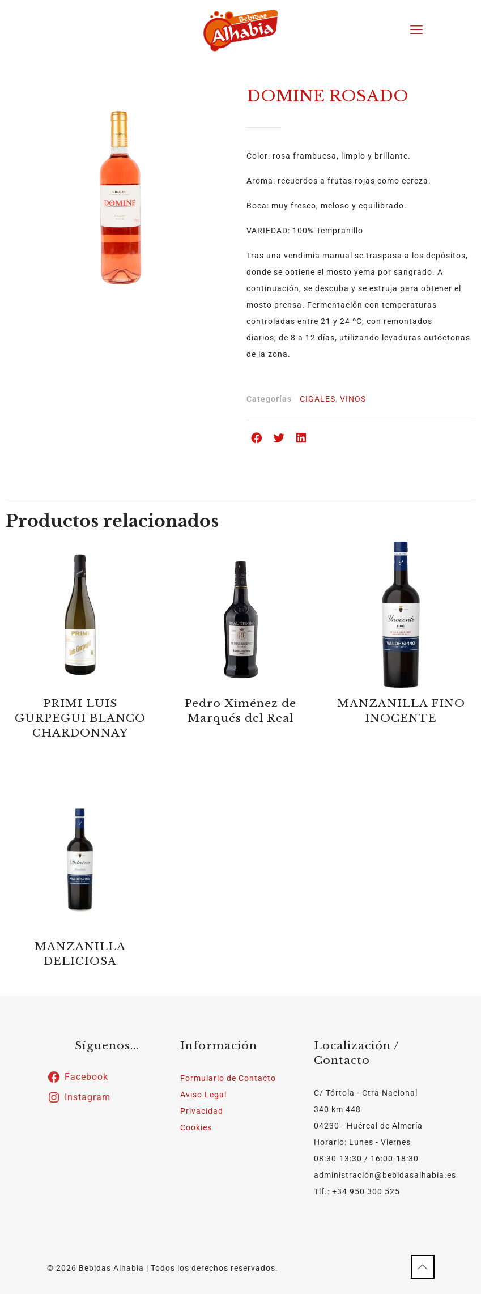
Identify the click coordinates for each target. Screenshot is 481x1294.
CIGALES (317, 398)
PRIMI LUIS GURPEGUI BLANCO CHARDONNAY (80, 718)
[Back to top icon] (423, 1267)
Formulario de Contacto (228, 1078)
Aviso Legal (203, 1094)
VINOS (353, 398)
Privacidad (201, 1111)
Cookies (196, 1127)
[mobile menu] (416, 30)
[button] (257, 438)
